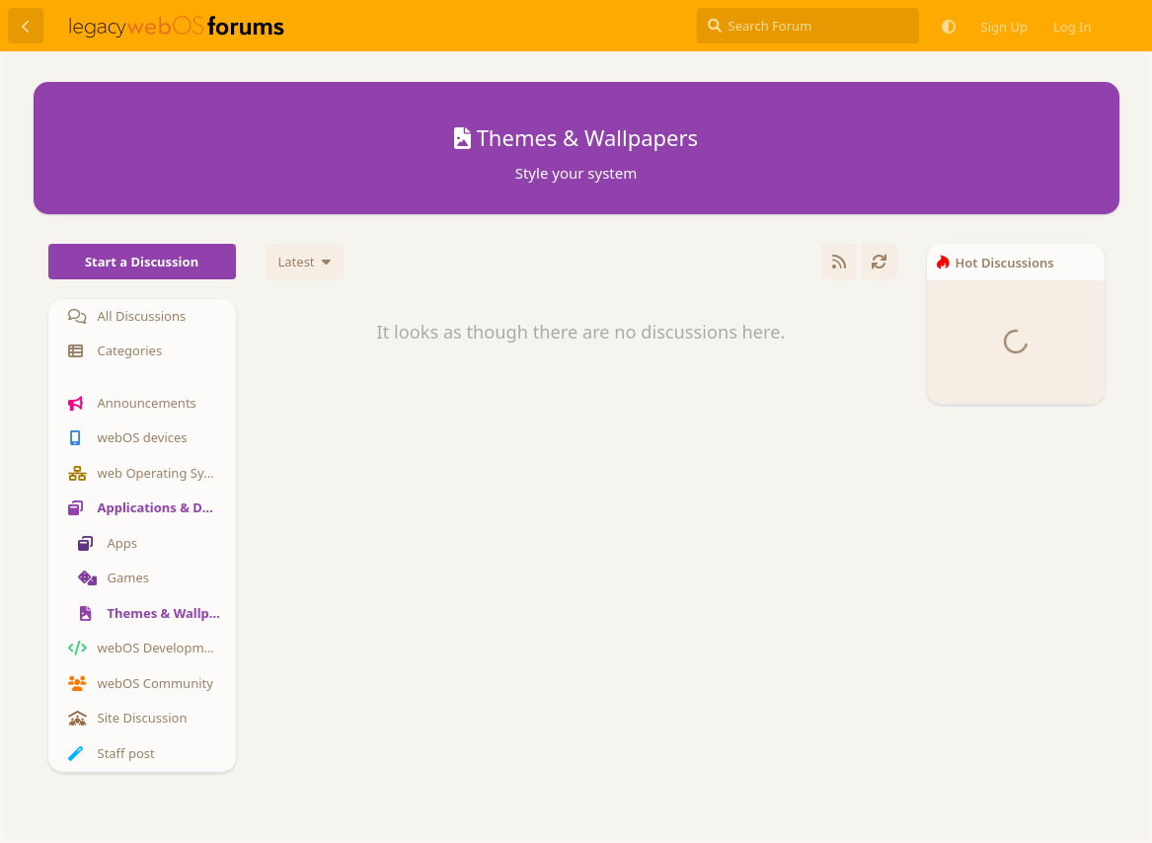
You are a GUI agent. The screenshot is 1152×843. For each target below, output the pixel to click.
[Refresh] (879, 261)
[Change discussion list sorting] (305, 261)
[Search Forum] (808, 25)
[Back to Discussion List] (25, 25)
